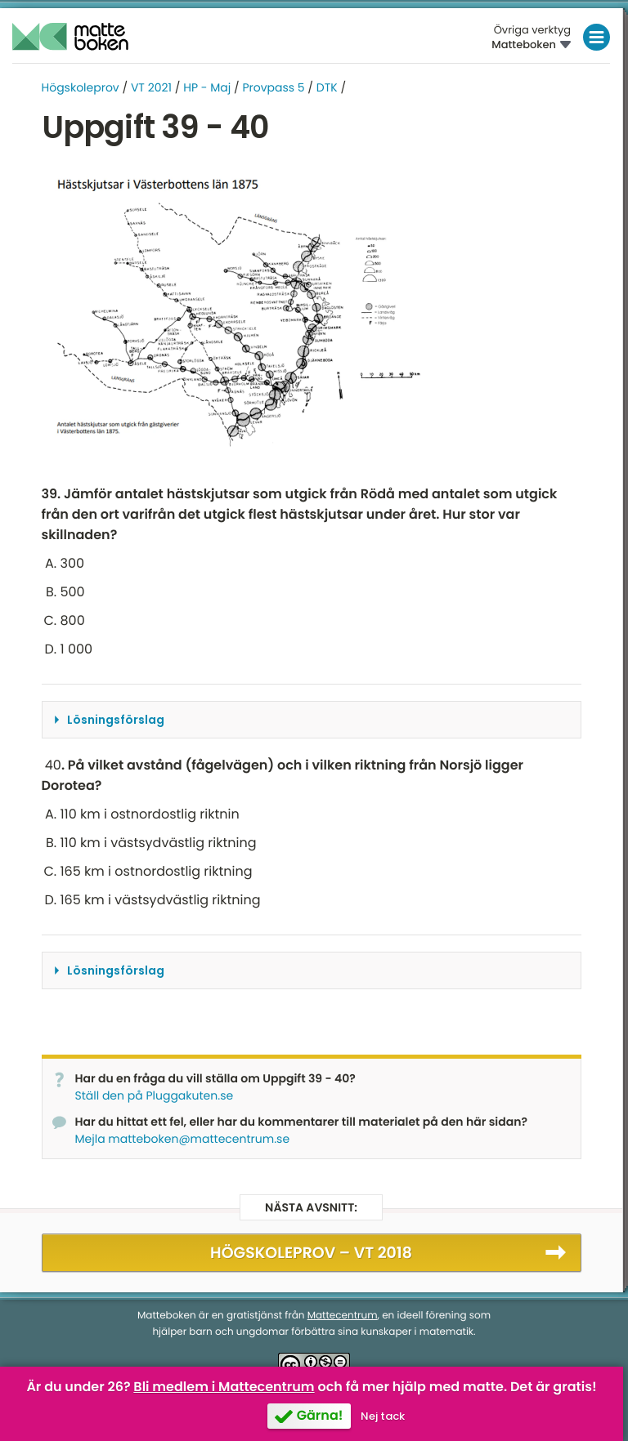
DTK (327, 87)
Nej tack (383, 1416)
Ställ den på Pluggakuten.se (154, 1095)
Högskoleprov (80, 87)
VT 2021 (151, 87)
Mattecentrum (342, 1316)
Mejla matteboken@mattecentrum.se (182, 1139)
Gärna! (320, 1415)
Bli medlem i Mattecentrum (223, 1386)
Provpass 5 (273, 87)
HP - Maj (207, 87)
